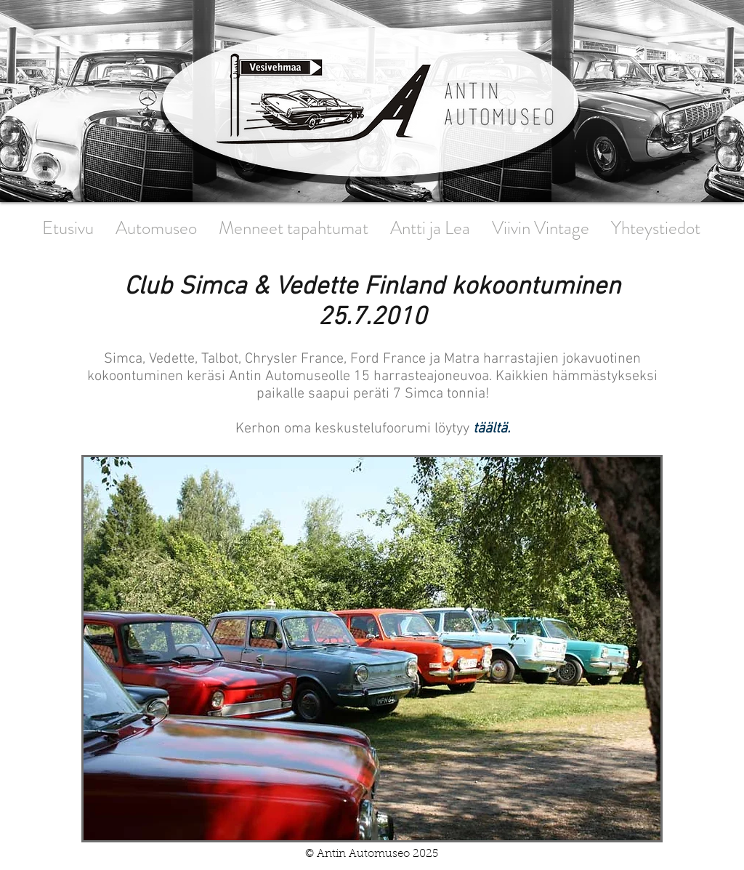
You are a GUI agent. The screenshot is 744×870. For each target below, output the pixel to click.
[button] (372, 648)
